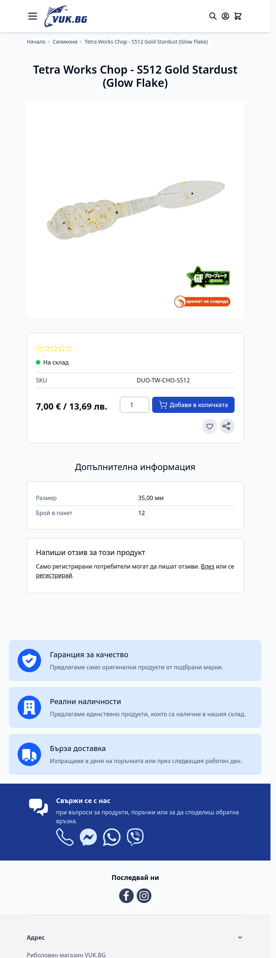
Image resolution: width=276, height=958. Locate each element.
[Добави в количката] (193, 405)
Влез (207, 566)
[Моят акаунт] (225, 16)
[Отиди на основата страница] (36, 41)
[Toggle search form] (213, 16)
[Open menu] (32, 16)
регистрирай (54, 575)
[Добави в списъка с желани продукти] (209, 426)
